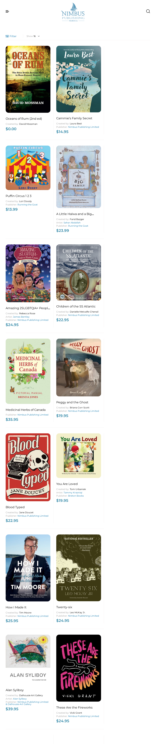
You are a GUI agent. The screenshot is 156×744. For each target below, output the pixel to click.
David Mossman (16, 106)
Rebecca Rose (27, 181)
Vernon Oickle (140, 695)
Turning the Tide (93, 342)
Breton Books (63, 257)
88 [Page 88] (79, 733)
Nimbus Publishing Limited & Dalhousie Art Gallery (17, 350)
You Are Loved (54, 246)
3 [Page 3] (61, 733)
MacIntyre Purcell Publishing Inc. (131, 699)
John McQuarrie (129, 352)
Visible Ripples (16, 601)
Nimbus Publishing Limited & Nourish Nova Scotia (92, 422)
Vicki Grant (63, 350)
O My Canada (15, 499)
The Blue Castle (92, 692)
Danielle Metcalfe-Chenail (54, 181)
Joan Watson (64, 604)
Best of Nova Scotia (132, 342)
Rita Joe (61, 520)
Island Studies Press (94, 355)
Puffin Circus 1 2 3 (94, 83)
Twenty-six (126, 262)
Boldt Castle (127, 423)
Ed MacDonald (102, 603)
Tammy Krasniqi (60, 254)
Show (30, 36)
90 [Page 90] (91, 733)
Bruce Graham (140, 519)
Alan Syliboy (15, 333)
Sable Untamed (17, 669)
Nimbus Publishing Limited (54, 108)
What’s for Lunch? (94, 406)
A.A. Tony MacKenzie (93, 522)
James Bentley (21, 184)
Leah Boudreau (134, 612)
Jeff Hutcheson (140, 347)
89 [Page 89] (85, 733)
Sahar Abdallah (134, 104)
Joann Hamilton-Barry (128, 608)
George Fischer (27, 504)
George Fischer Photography (20, 508)
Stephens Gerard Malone (55, 697)
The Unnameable (56, 690)
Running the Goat (94, 93)
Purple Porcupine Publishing (130, 527)
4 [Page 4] (67, 733)
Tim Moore (100, 267)
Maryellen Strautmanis (18, 607)
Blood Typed (15, 262)
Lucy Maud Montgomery (94, 699)
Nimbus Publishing (128, 441)
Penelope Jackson (136, 523)
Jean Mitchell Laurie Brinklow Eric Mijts (95, 349)
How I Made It (91, 262)
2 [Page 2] (56, 733)
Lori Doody (100, 88)
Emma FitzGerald (98, 417)
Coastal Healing (130, 514)
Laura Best (63, 104)
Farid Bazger (139, 101)
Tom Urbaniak (65, 251)
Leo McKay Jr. (140, 267)
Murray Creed (51, 607)
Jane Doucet (26, 267)
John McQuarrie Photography (133, 357)
